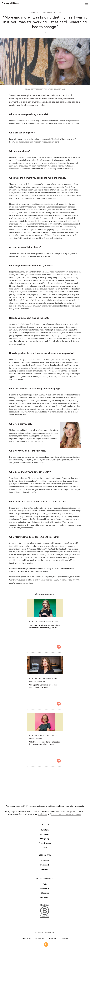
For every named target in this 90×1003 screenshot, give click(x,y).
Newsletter (44, 888)
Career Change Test (68, 811)
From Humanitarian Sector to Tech (43, 622)
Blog (45, 847)
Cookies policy (53, 938)
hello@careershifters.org (45, 580)
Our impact (44, 834)
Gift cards (45, 892)
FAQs (44, 884)
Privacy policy (39, 938)
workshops (42, 814)
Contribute (44, 860)
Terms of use (26, 938)
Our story (45, 829)
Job (48, 13)
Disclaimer (64, 938)
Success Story (34, 13)
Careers (44, 869)
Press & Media (45, 843)
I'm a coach (44, 864)
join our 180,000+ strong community (66, 814)
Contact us (44, 897)
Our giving (44, 838)
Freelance (57, 13)
